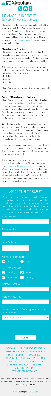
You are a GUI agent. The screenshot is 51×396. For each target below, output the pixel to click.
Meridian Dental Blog (17, 364)
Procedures (34, 354)
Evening (29, 277)
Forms (21, 361)
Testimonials (10, 358)
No (8, 261)
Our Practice (35, 351)
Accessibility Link (24, 367)
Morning (11, 272)
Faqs (42, 358)
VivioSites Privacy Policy (24, 371)
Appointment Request (31, 348)
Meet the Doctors (15, 351)
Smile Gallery (28, 358)
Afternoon (12, 277)
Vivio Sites (33, 391)
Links (10, 361)
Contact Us (34, 361)
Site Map (37, 364)
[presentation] (22, 329)
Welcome (10, 348)
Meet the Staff (15, 354)
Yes (27, 261)
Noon (28, 272)
